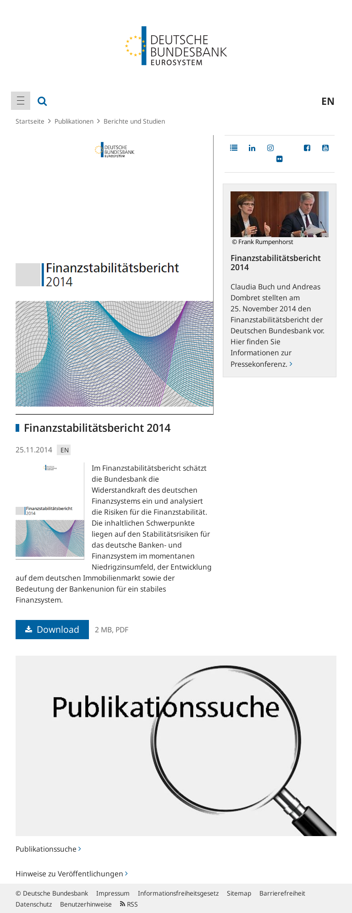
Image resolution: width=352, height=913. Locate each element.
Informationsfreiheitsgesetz (178, 893)
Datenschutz (34, 904)
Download (52, 629)
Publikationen (74, 121)
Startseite (30, 121)
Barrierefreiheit (282, 893)
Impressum (113, 893)
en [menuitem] (328, 101)
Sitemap (239, 893)
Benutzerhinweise (86, 904)
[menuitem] (20, 101)
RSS (129, 904)
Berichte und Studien (134, 121)
